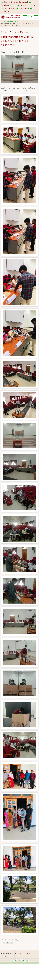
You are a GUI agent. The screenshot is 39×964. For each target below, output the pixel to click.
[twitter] (15, 960)
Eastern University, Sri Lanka (14, 2)
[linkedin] (23, 960)
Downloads (22, 8)
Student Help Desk (26, 5)
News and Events (12, 21)
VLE (12, 5)
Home (3, 21)
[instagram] (19, 960)
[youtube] (27, 960)
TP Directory (7, 8)
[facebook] (12, 960)
